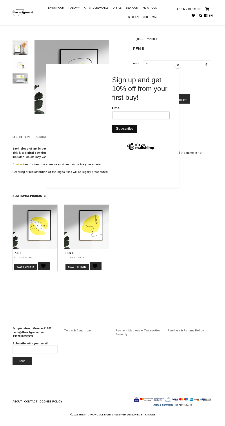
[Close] (177, 65)
